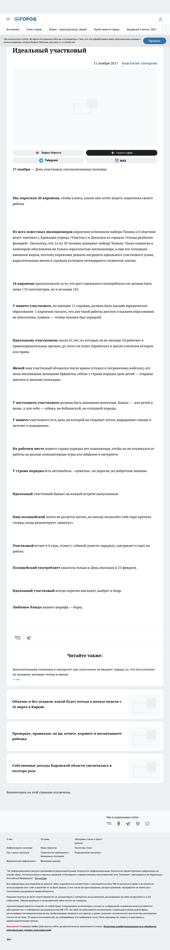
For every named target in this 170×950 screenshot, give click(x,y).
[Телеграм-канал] (48, 160)
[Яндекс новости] (48, 153)
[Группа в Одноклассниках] (118, 823)
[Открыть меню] (8, 19)
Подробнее (41, 878)
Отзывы (45, 839)
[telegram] (30, 637)
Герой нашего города (106, 29)
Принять (155, 41)
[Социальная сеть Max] (122, 160)
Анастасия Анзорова (139, 63)
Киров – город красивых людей (68, 29)
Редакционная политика (88, 852)
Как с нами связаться (18, 852)
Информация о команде (19, 847)
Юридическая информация (21, 861)
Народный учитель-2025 (141, 29)
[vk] (18, 637)
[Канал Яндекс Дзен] (122, 153)
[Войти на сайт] (160, 19)
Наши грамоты (49, 847)
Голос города (34, 29)
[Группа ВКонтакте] (109, 823)
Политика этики (83, 847)
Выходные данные (50, 861)
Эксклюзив (12, 29)
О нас (9, 839)
